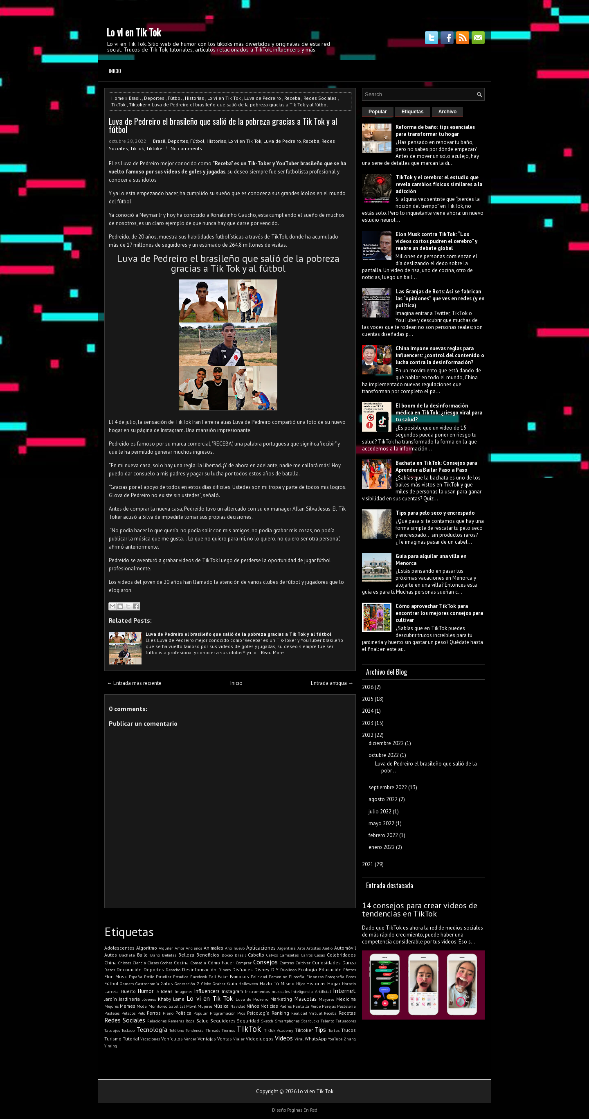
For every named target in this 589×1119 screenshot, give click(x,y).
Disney (261, 969)
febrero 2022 (383, 835)
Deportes (154, 98)
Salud (202, 1021)
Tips (320, 1029)
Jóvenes (149, 999)
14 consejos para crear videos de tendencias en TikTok (419, 909)
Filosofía (296, 976)
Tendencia (195, 1030)
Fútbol (175, 98)
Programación (223, 1013)
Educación (330, 969)
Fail (212, 976)
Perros (154, 1013)
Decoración (129, 969)
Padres (285, 1006)
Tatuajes (112, 1030)
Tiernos (228, 1030)
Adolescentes (119, 948)
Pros (241, 1013)
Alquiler (166, 948)
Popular (200, 1013)
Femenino (278, 976)
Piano (168, 1013)
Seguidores (223, 1021)
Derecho (173, 970)
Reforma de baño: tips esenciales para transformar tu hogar (435, 130)
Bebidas (169, 955)
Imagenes (183, 991)
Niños (253, 1006)
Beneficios (207, 955)
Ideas (167, 991)
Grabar (219, 983)
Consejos (265, 962)
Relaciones (156, 1021)
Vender (190, 1039)
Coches (166, 963)
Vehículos (172, 1039)
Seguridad (248, 1021)
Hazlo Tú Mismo (277, 983)
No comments (186, 148)
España (135, 976)
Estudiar (163, 976)
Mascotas (305, 998)
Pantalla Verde (306, 1006)
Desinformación (199, 969)
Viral (298, 1039)
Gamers (127, 983)
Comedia (198, 963)
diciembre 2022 (386, 743)
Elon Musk (115, 976)
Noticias (269, 1006)
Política (183, 1013)
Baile (142, 955)
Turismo (112, 1039)
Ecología (307, 969)
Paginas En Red (302, 1110)
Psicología (258, 1013)
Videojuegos (260, 1039)
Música (221, 1006)
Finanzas (315, 976)
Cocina (181, 962)
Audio (327, 948)
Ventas (224, 1039)
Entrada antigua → (332, 683)
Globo (206, 983)
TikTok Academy (278, 1030)
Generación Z (187, 983)
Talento (327, 1021)
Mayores (326, 999)
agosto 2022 (383, 799)
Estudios (180, 976)
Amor (179, 948)
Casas (320, 955)
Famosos (239, 976)
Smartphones (287, 1021)
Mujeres (205, 1006)
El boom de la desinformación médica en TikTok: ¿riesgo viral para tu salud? (439, 412)
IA (157, 991)
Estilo (149, 976)
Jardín (110, 999)
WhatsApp (316, 1039)
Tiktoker (138, 104)
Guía (232, 983)
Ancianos (194, 948)
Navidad (237, 1006)
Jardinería (129, 999)
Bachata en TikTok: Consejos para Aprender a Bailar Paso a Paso (436, 466)
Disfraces (242, 969)
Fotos (351, 976)
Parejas (329, 1006)
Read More (272, 652)
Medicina (346, 999)
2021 (367, 864)
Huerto (128, 991)
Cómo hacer (221, 962)
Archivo (447, 112)
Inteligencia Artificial (311, 991)
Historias (194, 98)
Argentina (286, 948)
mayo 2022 (381, 823)
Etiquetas (413, 112)
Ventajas (207, 1039)
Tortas (333, 1030)
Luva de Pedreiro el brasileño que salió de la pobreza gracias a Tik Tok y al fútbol (223, 125)
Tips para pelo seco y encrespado (435, 512)
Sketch (267, 1021)
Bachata (127, 955)
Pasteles (111, 1013)
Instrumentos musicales (267, 991)
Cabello (256, 955)
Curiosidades (326, 962)
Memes (127, 1006)
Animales (213, 948)
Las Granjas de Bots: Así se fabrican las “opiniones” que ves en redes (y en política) (440, 298)
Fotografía (334, 976)
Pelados (128, 1013)
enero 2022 (382, 847)
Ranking (280, 1013)
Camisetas (289, 955)
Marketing (281, 999)
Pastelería (346, 1006)
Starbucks (310, 1021)
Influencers (207, 991)
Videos (284, 1038)
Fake (223, 976)
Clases (153, 963)
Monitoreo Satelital (166, 1006)
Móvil (191, 1006)
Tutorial (131, 1039)
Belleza (186, 955)
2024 (367, 710)
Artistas (313, 948)
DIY (275, 969)
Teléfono (176, 1030)
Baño (155, 955)
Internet (344, 990)
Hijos (300, 983)
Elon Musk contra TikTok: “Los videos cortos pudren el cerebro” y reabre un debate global (436, 241)
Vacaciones (150, 1039)
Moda (142, 1006)
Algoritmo (146, 948)
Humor (145, 991)
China (110, 962)
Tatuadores (346, 1021)
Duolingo (288, 970)
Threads (213, 1030)
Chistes (124, 963)
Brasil (135, 98)
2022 (367, 735)
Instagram (232, 991)
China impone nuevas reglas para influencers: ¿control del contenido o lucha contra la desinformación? (440, 355)
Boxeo (227, 955)
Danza (349, 962)
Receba (292, 98)
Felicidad (259, 976)
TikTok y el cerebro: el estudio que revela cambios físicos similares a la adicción (439, 184)
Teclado (128, 1030)
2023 (367, 723)
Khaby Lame (171, 999)
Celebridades (341, 955)
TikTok (118, 104)
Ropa (190, 1021)
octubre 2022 (384, 755)
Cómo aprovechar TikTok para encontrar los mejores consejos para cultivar (439, 613)
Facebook (198, 976)
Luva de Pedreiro (262, 98)
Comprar (244, 963)
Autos (110, 955)
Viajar (239, 1039)
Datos (109, 970)
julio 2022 (380, 811)
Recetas (347, 1013)
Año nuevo (235, 948)
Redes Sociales (320, 98)
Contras (287, 963)
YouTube (335, 1039)
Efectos (349, 970)
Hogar (333, 983)
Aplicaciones (261, 947)
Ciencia (139, 963)
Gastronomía (147, 983)
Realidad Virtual (306, 1013)
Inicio (115, 71)
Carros (306, 955)
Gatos (166, 983)
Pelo (141, 1013)
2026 (367, 687)
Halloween (248, 983)
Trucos (348, 1030)
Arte (301, 948)
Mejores (111, 1006)
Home (117, 98)
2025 (367, 699)
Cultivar (303, 963)
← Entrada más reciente (134, 683)
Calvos (272, 955)
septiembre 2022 (388, 787)
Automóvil (345, 948)
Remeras (176, 1021)
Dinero (224, 970)
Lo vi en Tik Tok (133, 32)
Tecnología (152, 1029)
